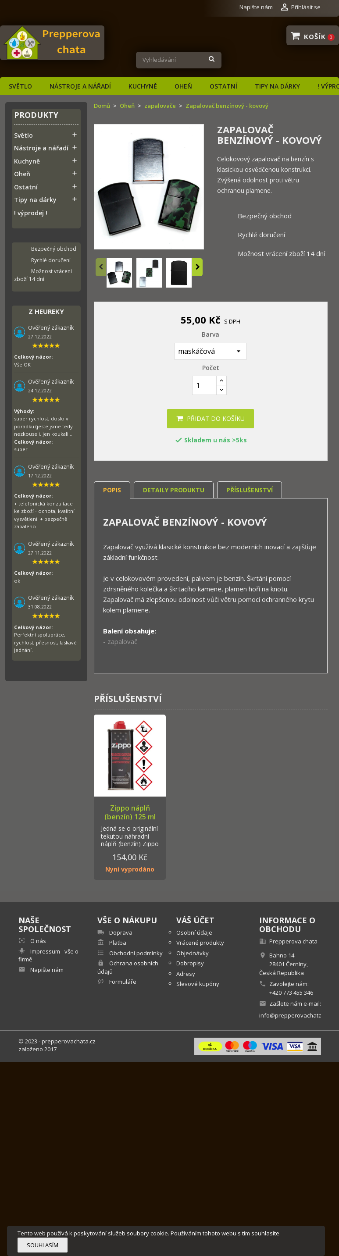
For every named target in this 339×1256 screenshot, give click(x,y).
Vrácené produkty (200, 942)
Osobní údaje (194, 932)
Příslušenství (249, 490)
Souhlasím (42, 1245)
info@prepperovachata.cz (294, 1015)
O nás (37, 941)
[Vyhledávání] (178, 60)
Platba (117, 942)
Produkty (36, 115)
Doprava (120, 932)
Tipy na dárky (277, 86)
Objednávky (192, 953)
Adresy (185, 974)
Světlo (20, 86)
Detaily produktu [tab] (173, 490)
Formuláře (122, 982)
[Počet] (204, 385)
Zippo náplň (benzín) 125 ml (130, 812)
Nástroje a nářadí (80, 86)
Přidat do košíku (210, 418)
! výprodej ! (30, 213)
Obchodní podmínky (135, 953)
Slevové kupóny (197, 984)
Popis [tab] (112, 490)
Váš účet (195, 920)
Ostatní (223, 86)
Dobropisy (190, 963)
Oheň (183, 86)
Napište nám (256, 7)
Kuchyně (142, 86)
